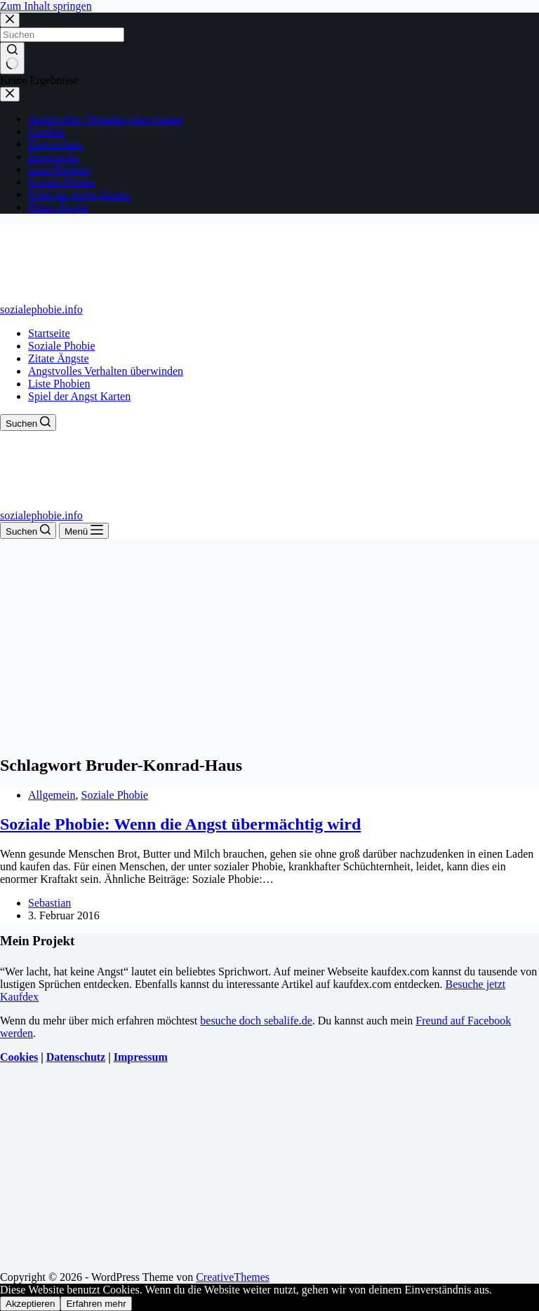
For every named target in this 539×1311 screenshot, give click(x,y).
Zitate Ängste (58, 358)
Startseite (49, 333)
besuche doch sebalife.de (256, 1021)
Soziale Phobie (61, 346)
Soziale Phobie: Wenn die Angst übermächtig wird (180, 824)
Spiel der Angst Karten (79, 396)
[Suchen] (28, 422)
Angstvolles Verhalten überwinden (105, 371)
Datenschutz (75, 1057)
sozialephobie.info (41, 309)
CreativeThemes (233, 1277)
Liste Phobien (59, 384)
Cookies (19, 1057)
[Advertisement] (269, 644)
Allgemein (52, 795)
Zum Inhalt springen (46, 6)
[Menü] (84, 531)
